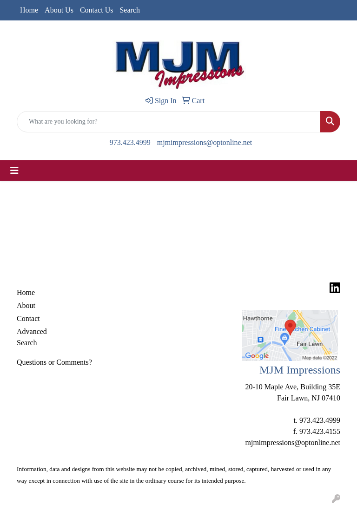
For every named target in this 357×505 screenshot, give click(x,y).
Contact (28, 318)
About (26, 305)
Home (29, 10)
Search (129, 10)
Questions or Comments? (54, 362)
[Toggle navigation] (14, 170)
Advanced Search (32, 337)
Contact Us (96, 10)
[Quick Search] (169, 121)
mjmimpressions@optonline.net (204, 142)
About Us (59, 10)
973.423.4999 (130, 142)
